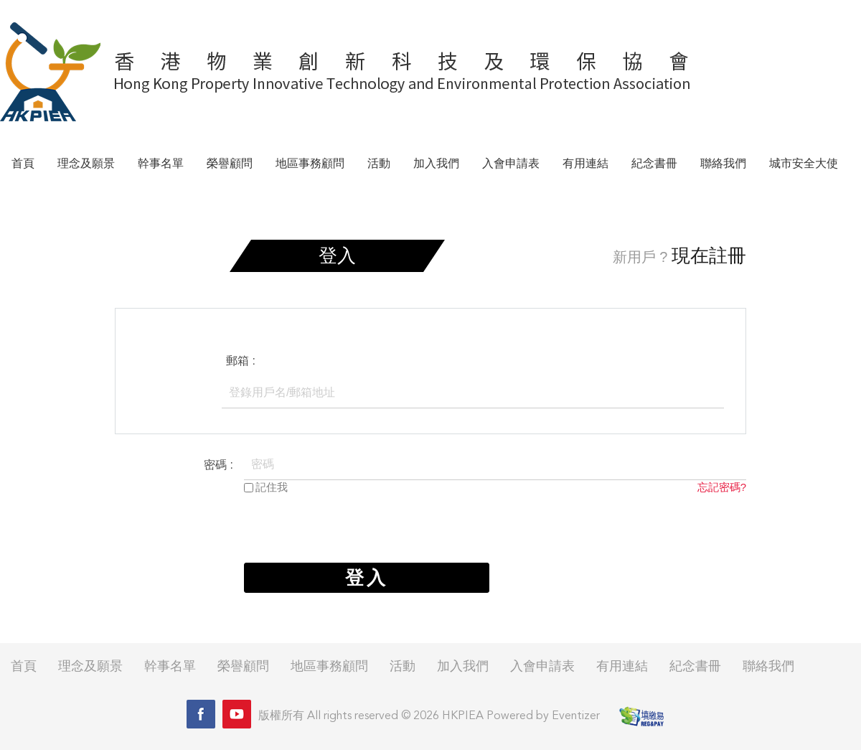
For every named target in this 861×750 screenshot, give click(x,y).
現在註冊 (709, 255)
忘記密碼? (721, 487)
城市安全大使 (803, 164)
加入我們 (436, 164)
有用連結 (585, 164)
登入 (366, 578)
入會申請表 (511, 164)
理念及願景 (86, 164)
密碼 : (218, 465)
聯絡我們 (723, 164)
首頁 (22, 164)
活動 (378, 164)
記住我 (271, 487)
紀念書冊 (654, 164)
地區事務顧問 (310, 164)
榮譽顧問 (230, 164)
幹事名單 (161, 164)
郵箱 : (240, 361)
